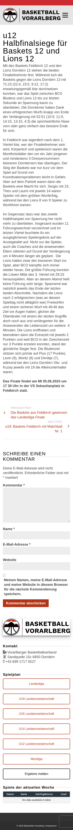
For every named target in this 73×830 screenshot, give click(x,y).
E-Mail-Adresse (17, 544)
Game (24, 794)
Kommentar (14, 485)
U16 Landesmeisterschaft (36, 713)
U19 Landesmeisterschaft (36, 698)
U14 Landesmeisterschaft (36, 728)
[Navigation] (65, 15)
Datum (10, 794)
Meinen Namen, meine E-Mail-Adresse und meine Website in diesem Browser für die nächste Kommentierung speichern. (36, 587)
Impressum (51, 826)
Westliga (36, 759)
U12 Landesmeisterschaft (36, 744)
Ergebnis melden (36, 773)
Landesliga (36, 683)
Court (64, 794)
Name (9, 529)
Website (9, 560)
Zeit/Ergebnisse (44, 794)
